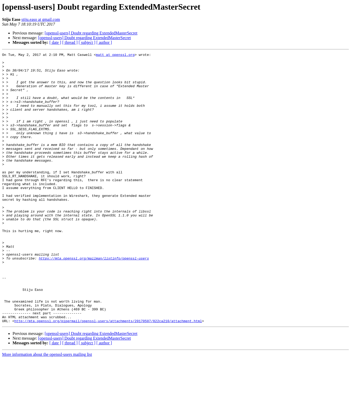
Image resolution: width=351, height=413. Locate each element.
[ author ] (104, 42)
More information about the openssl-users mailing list (47, 408)
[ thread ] (70, 42)
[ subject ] (87, 42)
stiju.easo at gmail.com (40, 19)
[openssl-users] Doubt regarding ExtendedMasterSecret (91, 33)
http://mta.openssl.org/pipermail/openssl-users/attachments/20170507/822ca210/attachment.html (108, 375)
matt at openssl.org (115, 55)
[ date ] (55, 42)
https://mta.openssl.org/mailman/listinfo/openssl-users (94, 299)
